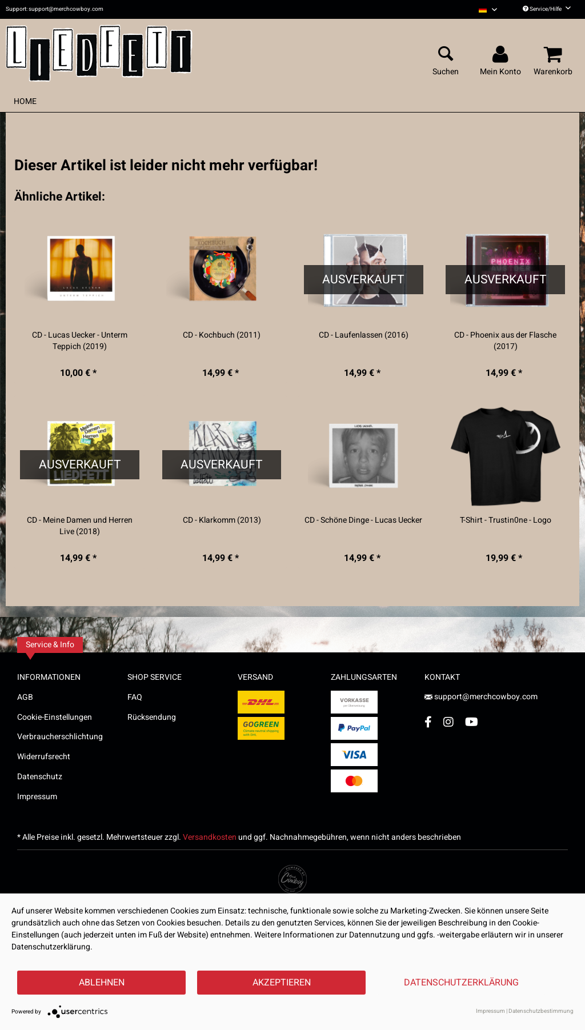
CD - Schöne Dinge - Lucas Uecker (363, 520)
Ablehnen (102, 982)
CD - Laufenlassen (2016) (363, 335)
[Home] (25, 101)
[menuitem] (488, 9)
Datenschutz (39, 777)
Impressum (37, 797)
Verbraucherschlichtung (60, 737)
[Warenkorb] (554, 54)
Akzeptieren (282, 982)
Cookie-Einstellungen (54, 717)
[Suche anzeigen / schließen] (445, 54)
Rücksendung (151, 717)
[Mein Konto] (502, 54)
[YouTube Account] (471, 722)
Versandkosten (210, 837)
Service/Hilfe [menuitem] (547, 9)
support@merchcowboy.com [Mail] (481, 697)
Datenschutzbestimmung (541, 1011)
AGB (25, 697)
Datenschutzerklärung (461, 982)
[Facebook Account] (428, 722)
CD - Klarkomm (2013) (222, 520)
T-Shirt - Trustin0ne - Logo (505, 520)
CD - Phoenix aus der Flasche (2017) (505, 341)
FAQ (134, 697)
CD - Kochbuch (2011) (222, 335)
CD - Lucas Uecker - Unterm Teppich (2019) (79, 341)
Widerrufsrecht (43, 757)
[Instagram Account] (448, 722)
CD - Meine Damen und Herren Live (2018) (80, 526)
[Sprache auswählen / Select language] (488, 9)
